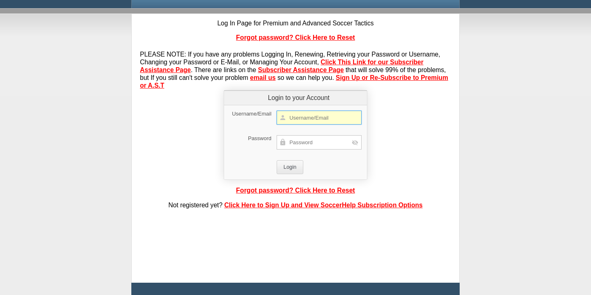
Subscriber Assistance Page (301, 69)
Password (259, 138)
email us (262, 77)
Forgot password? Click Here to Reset (295, 37)
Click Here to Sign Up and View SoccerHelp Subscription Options (323, 205)
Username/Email (251, 114)
